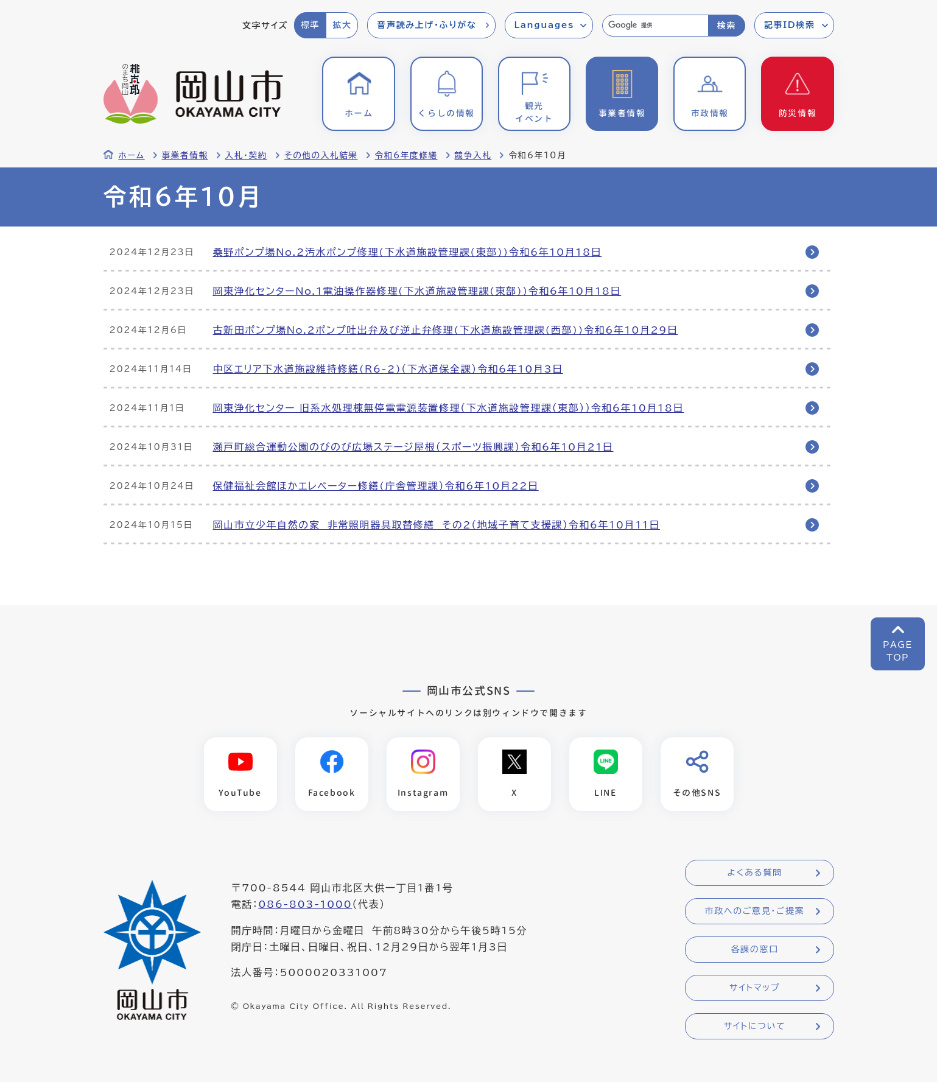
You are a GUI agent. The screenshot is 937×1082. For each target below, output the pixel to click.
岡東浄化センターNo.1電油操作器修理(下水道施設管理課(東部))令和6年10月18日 (417, 291)
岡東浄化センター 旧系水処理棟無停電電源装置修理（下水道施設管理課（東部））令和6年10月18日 (448, 408)
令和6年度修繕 (406, 155)
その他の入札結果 (321, 155)
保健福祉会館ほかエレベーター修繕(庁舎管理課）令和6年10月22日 (376, 486)
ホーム (132, 155)
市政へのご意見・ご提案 (755, 911)
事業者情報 (185, 155)
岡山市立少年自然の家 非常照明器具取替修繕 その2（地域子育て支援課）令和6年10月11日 (437, 525)
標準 (310, 25)
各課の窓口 (755, 949)
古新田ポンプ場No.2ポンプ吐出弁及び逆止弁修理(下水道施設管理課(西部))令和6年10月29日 (445, 330)
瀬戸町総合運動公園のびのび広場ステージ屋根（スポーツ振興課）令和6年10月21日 (413, 447)
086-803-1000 (305, 904)
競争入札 (473, 155)
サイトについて (754, 1026)
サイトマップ (754, 987)
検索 (726, 25)
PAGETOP (898, 651)
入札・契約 (246, 155)
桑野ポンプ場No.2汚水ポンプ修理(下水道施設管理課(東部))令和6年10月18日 (407, 252)
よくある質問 (754, 872)
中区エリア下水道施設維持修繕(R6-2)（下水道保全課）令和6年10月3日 (388, 369)
